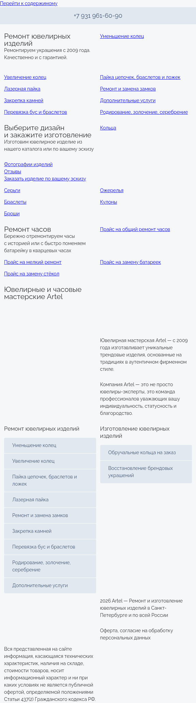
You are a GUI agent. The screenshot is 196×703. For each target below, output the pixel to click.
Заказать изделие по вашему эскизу (45, 178)
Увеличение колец (33, 461)
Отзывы (12, 171)
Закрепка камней (31, 531)
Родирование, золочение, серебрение (41, 566)
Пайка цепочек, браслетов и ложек (44, 480)
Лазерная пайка (30, 499)
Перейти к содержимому (29, 3)
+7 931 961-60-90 (98, 15)
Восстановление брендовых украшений (140, 471)
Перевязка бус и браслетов (43, 547)
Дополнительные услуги (40, 585)
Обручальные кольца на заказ (142, 452)
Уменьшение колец (34, 445)
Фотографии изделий (28, 164)
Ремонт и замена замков (40, 515)
